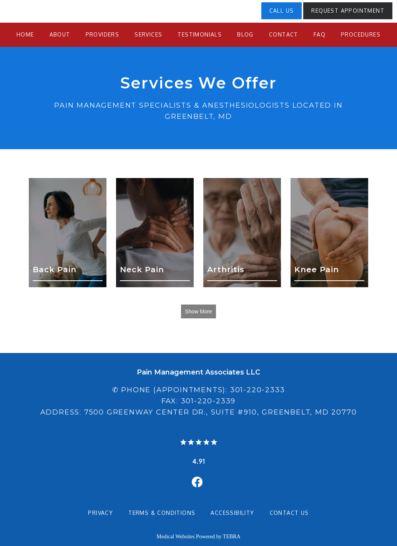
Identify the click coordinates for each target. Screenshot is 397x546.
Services (148, 34)
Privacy (100, 512)
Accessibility (232, 512)
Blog (245, 34)
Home (25, 34)
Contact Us (289, 512)
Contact (283, 34)
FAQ (320, 34)
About (60, 34)
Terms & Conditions (161, 512)
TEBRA (232, 536)
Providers (103, 34)
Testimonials (200, 34)
